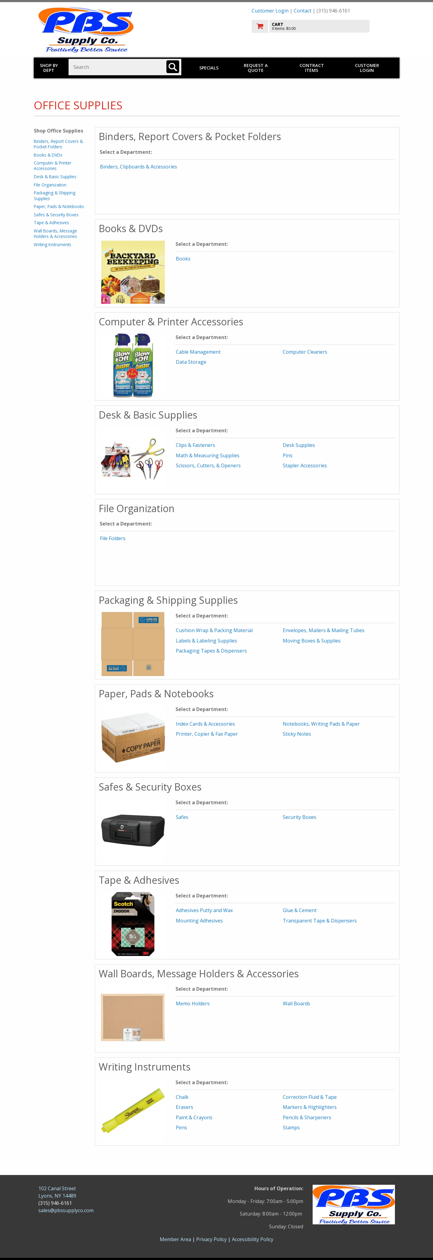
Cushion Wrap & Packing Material (214, 630)
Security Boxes (299, 817)
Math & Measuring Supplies (208, 455)
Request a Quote (256, 67)
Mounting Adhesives (199, 920)
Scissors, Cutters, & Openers (208, 465)
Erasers (184, 1107)
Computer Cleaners (305, 352)
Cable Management (198, 352)
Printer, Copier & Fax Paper (207, 734)
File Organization (50, 185)
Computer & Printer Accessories (52, 165)
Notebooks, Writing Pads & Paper (321, 723)
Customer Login (270, 10)
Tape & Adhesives (51, 222)
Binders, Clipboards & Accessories (138, 166)
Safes (182, 817)
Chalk (182, 1097)
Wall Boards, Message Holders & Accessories (55, 233)
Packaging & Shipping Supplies (54, 195)
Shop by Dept (49, 67)
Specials (208, 68)
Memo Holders (193, 1003)
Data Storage (191, 362)
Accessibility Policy (252, 1239)
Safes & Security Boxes (56, 215)
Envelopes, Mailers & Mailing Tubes (323, 630)
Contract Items (312, 67)
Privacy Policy (212, 1239)
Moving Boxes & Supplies (312, 640)
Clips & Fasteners (195, 445)
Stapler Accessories (305, 465)
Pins (288, 455)
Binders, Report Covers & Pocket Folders (58, 144)
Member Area (175, 1239)
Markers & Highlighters (310, 1107)
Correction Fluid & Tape (310, 1097)
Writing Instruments (52, 244)
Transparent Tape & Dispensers (320, 920)
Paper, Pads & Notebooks (59, 206)
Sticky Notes (297, 734)
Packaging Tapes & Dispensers (211, 650)
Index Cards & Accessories (205, 723)
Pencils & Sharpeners (307, 1117)
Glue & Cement (300, 910)
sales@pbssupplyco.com (66, 1210)
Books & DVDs (48, 155)
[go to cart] (323, 26)
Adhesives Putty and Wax (204, 910)
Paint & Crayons (194, 1117)
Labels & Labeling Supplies (206, 640)
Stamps (291, 1127)
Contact (302, 10)
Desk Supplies (299, 445)
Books (183, 258)
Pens (181, 1127)
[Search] (172, 66)
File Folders (113, 538)
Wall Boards (296, 1003)
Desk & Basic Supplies (55, 176)
